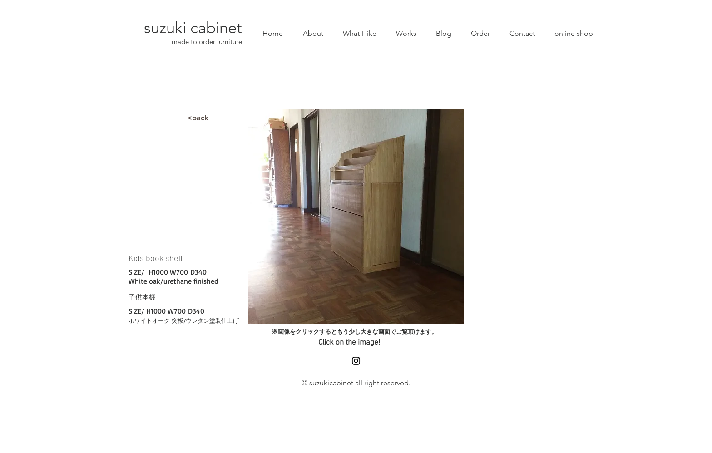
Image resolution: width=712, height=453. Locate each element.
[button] (356, 216)
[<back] (197, 118)
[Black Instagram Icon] (356, 360)
